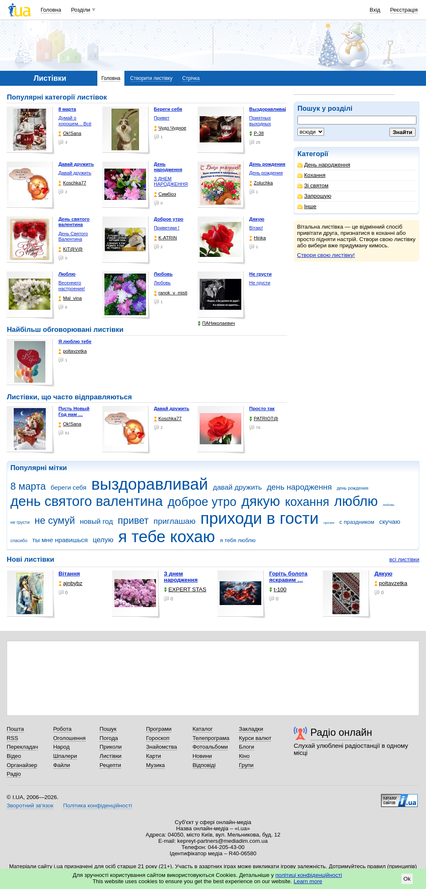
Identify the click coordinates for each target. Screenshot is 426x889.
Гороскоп (157, 738)
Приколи (110, 747)
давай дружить (237, 487)
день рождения (352, 488)
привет (133, 520)
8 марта (28, 486)
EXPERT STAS (185, 589)
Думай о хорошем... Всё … (74, 123)
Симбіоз (165, 194)
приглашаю (175, 521)
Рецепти (110, 765)
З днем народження (181, 576)
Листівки (110, 756)
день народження (299, 487)
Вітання (69, 573)
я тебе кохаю (166, 536)
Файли (61, 765)
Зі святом (313, 185)
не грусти (20, 522)
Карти (153, 756)
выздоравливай (149, 484)
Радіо (14, 774)
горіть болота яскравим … (288, 576)
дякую (260, 501)
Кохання (311, 175)
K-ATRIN (165, 238)
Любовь (162, 282)
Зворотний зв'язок (30, 805)
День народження (323, 165)
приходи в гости (260, 518)
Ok (407, 879)
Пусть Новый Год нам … (73, 411)
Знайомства (161, 747)
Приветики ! (166, 227)
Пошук (107, 729)
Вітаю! (256, 227)
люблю (356, 501)
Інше (306, 206)
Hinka (257, 238)
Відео (14, 756)
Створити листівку (151, 78)
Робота (62, 729)
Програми (158, 729)
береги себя (69, 487)
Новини (202, 756)
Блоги (246, 747)
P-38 (256, 133)
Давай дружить (74, 172)
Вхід (375, 10)
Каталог (203, 729)
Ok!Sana (69, 133)
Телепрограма (211, 738)
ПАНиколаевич (216, 323)
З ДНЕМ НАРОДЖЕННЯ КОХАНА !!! (171, 184)
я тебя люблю (238, 540)
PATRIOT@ (263, 418)
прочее (329, 523)
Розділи (80, 10)
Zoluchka (261, 183)
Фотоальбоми (210, 747)
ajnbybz (70, 583)
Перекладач (22, 747)
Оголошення (69, 738)
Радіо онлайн (341, 732)
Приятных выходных (260, 120)
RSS (12, 738)
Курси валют (255, 738)
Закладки (251, 729)
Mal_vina (70, 298)
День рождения (266, 172)
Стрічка (191, 78)
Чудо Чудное (170, 128)
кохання (307, 501)
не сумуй (55, 520)
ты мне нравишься (60, 539)
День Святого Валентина (73, 236)
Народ (61, 747)
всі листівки (404, 559)
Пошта (15, 729)
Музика (155, 765)
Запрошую (314, 196)
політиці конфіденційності (308, 875)
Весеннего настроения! (71, 285)
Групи (246, 765)
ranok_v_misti (171, 293)
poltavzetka (72, 351)
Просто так (262, 408)
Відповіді (204, 765)
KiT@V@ (70, 249)
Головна (51, 10)
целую (103, 540)
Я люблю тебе (74, 341)
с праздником (356, 522)
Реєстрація (404, 10)
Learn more (308, 881)
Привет (162, 117)
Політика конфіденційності (97, 805)
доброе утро (202, 501)
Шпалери (65, 756)
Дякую (383, 573)
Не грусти (259, 282)
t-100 (278, 589)
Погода (108, 738)
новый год (96, 521)
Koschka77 (72, 183)
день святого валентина (86, 501)
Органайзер (22, 765)
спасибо (18, 540)
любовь (388, 505)
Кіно (244, 756)
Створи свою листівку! (326, 255)
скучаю (389, 521)
